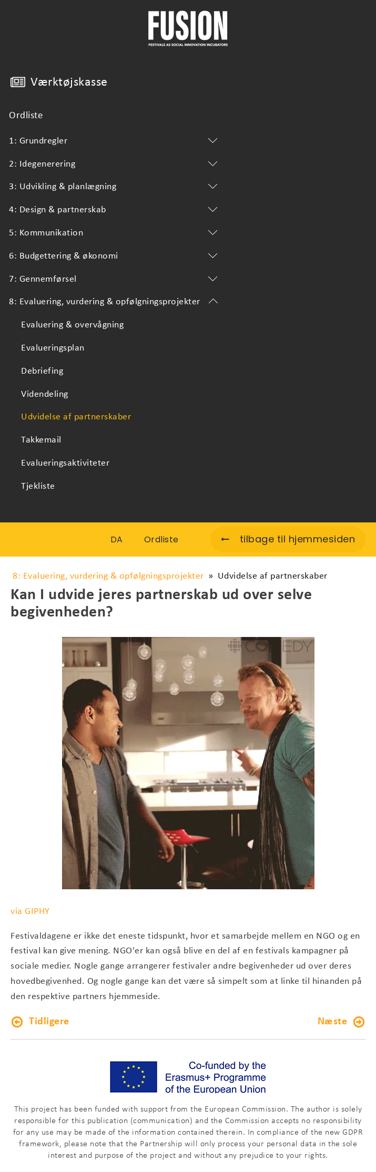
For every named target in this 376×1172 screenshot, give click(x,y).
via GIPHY (30, 912)
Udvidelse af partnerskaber (76, 417)
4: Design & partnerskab (115, 210)
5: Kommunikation (115, 233)
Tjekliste (38, 486)
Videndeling (44, 394)
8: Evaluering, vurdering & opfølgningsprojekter (115, 302)
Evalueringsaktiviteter (65, 463)
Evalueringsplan (53, 348)
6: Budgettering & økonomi (115, 256)
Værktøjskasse (69, 82)
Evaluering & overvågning (72, 325)
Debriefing (42, 371)
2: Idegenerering (115, 164)
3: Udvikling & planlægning (115, 187)
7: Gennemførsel (115, 279)
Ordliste (26, 116)
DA (116, 539)
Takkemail (41, 440)
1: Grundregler (115, 141)
